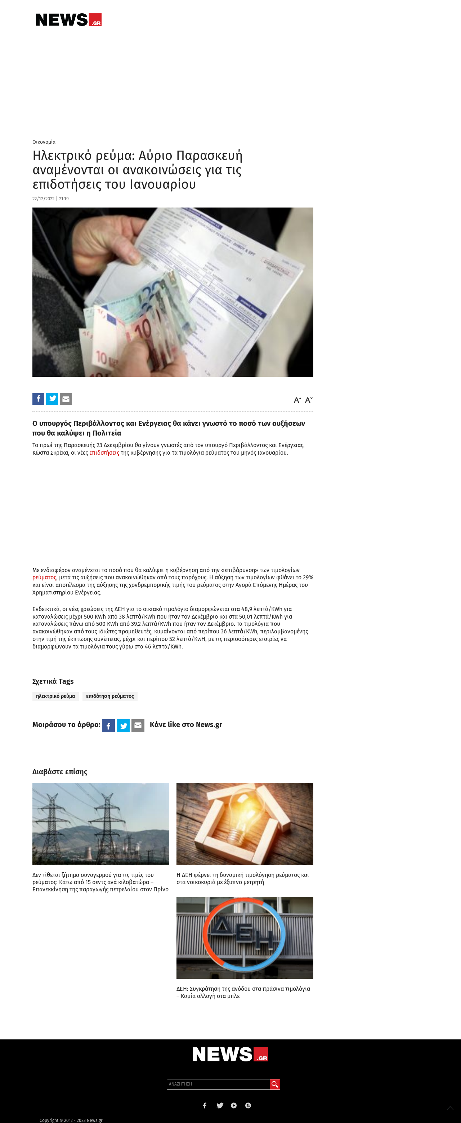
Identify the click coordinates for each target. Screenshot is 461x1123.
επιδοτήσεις (104, 452)
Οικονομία (43, 142)
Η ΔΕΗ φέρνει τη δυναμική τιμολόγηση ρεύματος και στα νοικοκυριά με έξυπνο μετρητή (242, 879)
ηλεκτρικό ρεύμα (55, 696)
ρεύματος (44, 577)
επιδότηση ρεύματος (110, 696)
